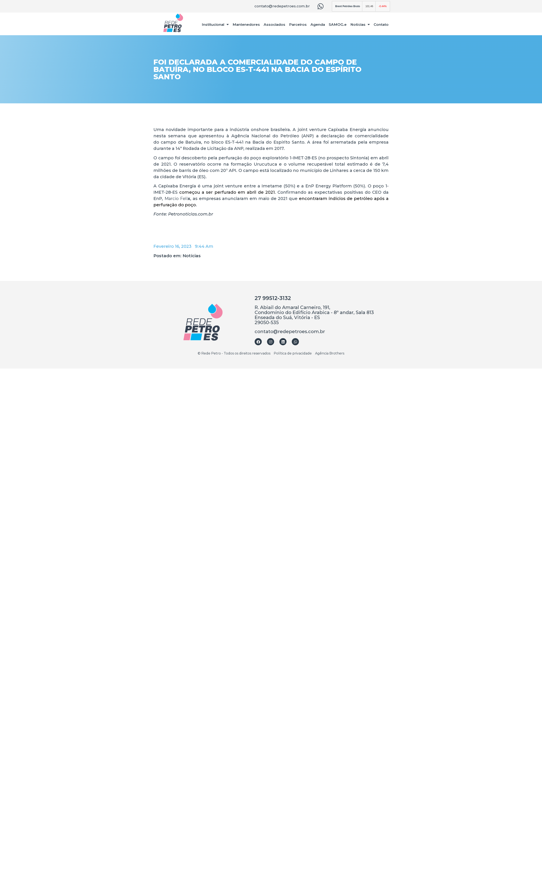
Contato (381, 24)
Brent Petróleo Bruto (347, 6)
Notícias (360, 24)
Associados (274, 24)
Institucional (215, 24)
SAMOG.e (338, 24)
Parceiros (298, 24)
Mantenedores (246, 24)
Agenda (317, 24)
